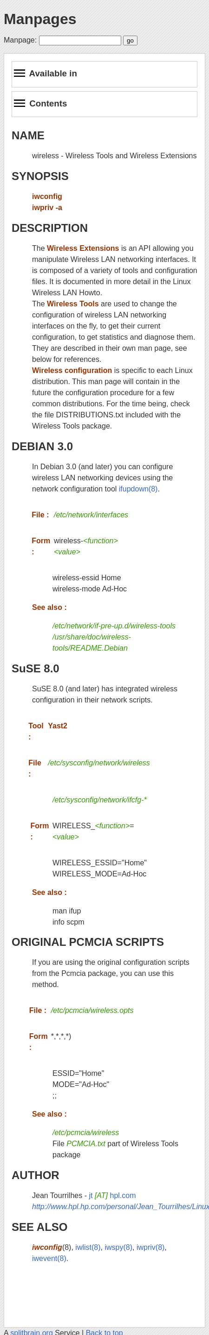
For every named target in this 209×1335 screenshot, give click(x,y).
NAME (28, 135)
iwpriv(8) (150, 1247)
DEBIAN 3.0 (42, 446)
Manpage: (20, 40)
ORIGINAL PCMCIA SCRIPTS (88, 942)
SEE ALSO (39, 1227)
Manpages (40, 19)
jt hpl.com (112, 1195)
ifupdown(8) (138, 489)
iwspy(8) (118, 1247)
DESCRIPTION (50, 228)
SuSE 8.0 (35, 668)
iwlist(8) (87, 1247)
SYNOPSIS (40, 176)
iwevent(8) (49, 1258)
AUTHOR (35, 1175)
